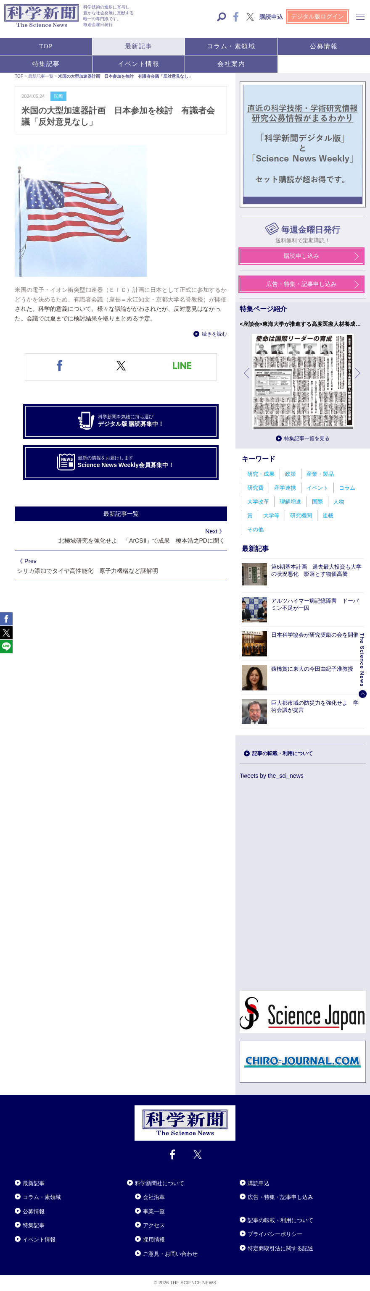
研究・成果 (261, 474)
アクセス (154, 1225)
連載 (327, 515)
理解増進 (290, 502)
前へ (247, 379)
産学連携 (285, 488)
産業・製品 (320, 474)
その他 (255, 529)
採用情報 (154, 1239)
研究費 (255, 488)
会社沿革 (154, 1197)
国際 (317, 502)
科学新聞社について (159, 1183)
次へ (358, 379)
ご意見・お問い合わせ (170, 1254)
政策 (290, 474)
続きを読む (214, 334)
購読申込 (259, 1183)
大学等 (271, 515)
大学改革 (258, 502)
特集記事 (34, 1225)
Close (22, 1173)
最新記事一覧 (121, 513)
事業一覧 (154, 1211)
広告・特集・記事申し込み (280, 1197)
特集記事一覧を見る (307, 438)
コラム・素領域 (42, 1197)
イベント (317, 488)
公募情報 (34, 1211)
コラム (347, 488)
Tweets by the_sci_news (272, 775)
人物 (338, 502)
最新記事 (34, 1183)
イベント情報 (39, 1239)
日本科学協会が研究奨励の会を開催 (315, 635)
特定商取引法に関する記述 (280, 1248)
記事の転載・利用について (282, 753)
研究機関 (301, 515)
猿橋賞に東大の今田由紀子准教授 (312, 669)
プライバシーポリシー (275, 1234)
